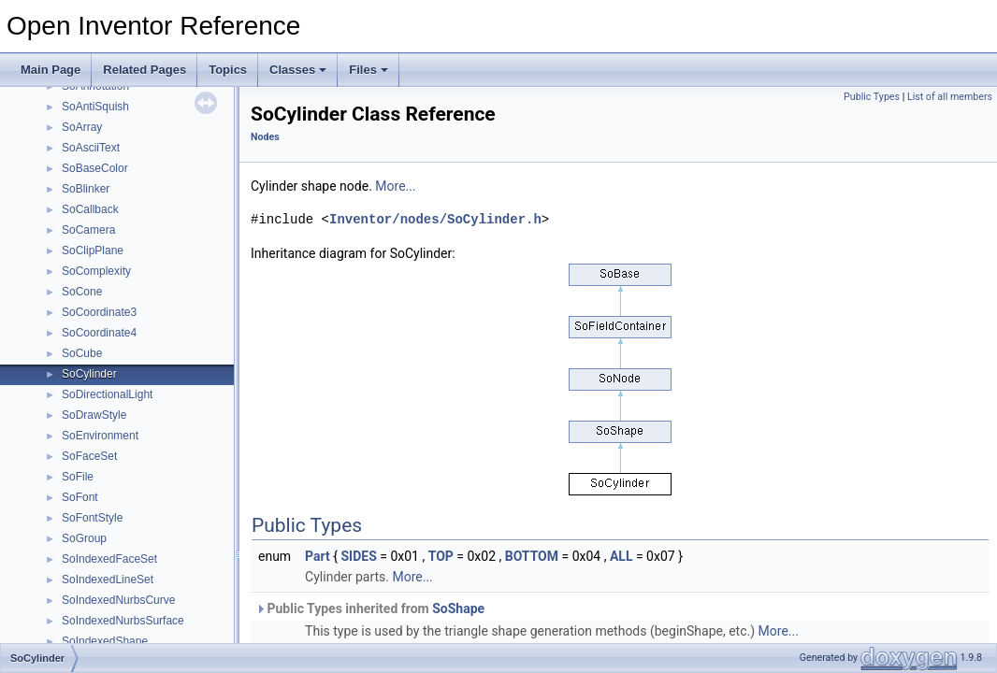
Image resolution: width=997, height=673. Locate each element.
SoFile (78, 476)
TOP (441, 556)
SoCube (82, 353)
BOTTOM (531, 556)
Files (368, 70)
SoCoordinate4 (99, 332)
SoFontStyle (92, 517)
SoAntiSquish (95, 106)
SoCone (82, 291)
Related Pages (144, 70)
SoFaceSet (89, 456)
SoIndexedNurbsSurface (123, 620)
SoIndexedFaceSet (109, 559)
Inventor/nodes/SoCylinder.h (435, 219)
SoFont (80, 497)
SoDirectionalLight (107, 394)
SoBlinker (85, 188)
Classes (297, 70)
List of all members (949, 97)
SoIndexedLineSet (107, 579)
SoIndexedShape (105, 641)
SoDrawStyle (94, 415)
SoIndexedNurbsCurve (118, 600)
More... (395, 186)
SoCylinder (89, 373)
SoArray (82, 127)
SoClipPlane (92, 250)
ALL (621, 556)
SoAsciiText (91, 147)
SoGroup (84, 538)
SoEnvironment (100, 435)
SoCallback (90, 209)
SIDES (358, 556)
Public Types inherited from (369, 608)
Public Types (872, 97)
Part (317, 556)
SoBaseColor (95, 168)
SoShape (458, 608)
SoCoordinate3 (99, 312)
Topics (228, 70)
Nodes (265, 137)
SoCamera (88, 229)
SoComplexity (96, 271)
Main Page (50, 70)
